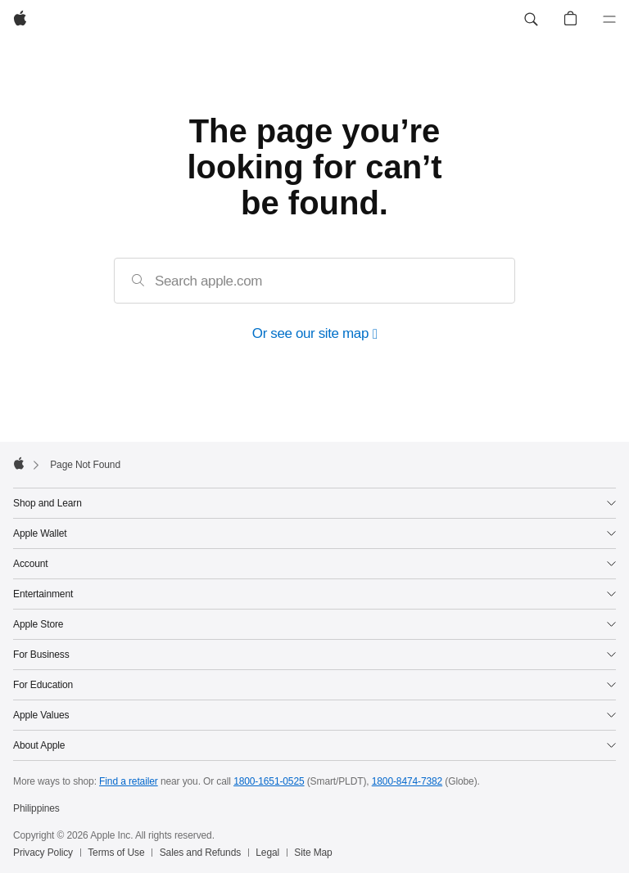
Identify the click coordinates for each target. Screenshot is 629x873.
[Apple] (20, 19)
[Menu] (609, 19)
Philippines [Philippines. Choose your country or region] (36, 808)
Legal (267, 852)
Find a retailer (128, 781)
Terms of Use (116, 852)
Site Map (313, 852)
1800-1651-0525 (268, 781)
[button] (530, 19)
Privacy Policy (43, 852)
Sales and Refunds (200, 852)
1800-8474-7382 (407, 781)
